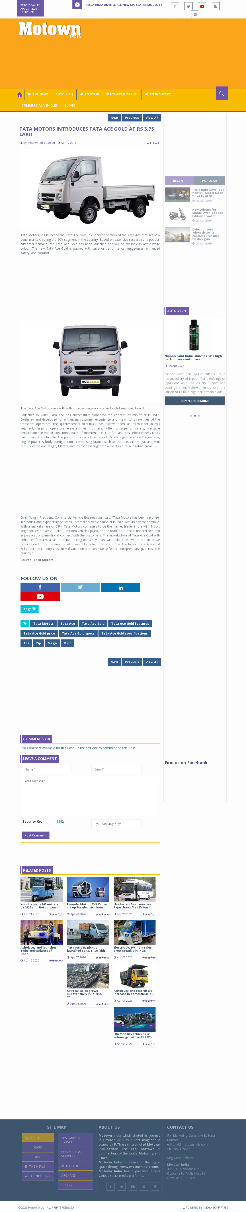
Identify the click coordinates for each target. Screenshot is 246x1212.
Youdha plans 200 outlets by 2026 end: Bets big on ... (39, 905)
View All (152, 117)
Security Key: (33, 821)
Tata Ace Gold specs (78, 633)
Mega (52, 643)
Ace (26, 643)
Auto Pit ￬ (64, 94)
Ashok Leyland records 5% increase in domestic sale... (134, 992)
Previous (132, 117)
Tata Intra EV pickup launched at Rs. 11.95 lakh (86, 949)
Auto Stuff (89, 94)
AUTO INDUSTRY (158, 94)
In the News (38, 94)
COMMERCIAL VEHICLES (40, 105)
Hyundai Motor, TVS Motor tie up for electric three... (87, 905)
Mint (67, 643)
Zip (38, 643)
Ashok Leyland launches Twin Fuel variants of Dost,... (38, 950)
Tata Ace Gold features (130, 623)
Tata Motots (43, 623)
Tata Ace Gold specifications (124, 633)
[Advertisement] (165, 53)
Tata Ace (67, 623)
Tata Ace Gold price (39, 633)
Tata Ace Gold (93, 623)
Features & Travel (122, 94)
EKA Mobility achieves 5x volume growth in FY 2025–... (134, 1035)
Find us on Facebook (186, 763)
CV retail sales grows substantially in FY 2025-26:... (85, 994)
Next (115, 117)
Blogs (70, 105)
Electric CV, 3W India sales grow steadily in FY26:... (133, 949)
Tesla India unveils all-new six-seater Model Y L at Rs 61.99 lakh (136, 5)
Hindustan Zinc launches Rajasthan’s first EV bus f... (133, 905)
